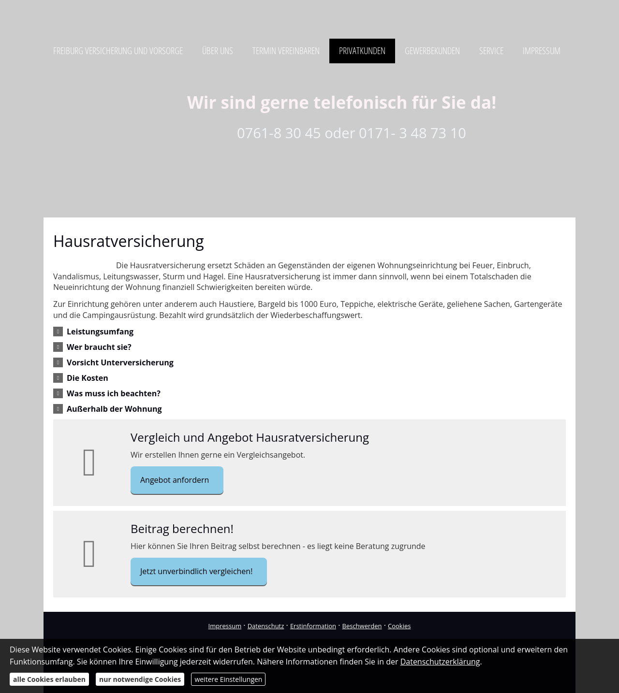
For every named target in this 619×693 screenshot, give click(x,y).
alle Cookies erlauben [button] (49, 679)
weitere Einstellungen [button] (228, 679)
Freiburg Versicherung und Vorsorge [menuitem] (118, 50)
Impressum (225, 625)
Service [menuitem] (491, 50)
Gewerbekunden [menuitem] (432, 50)
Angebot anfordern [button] (174, 480)
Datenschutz (266, 625)
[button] (100, 331)
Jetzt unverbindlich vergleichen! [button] (196, 571)
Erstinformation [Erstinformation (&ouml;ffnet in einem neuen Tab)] (313, 625)
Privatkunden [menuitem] (362, 50)
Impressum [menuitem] (541, 50)
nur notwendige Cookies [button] (140, 679)
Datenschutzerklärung (440, 661)
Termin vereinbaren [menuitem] (286, 50)
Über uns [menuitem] (217, 50)
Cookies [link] (399, 625)
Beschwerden (362, 625)
